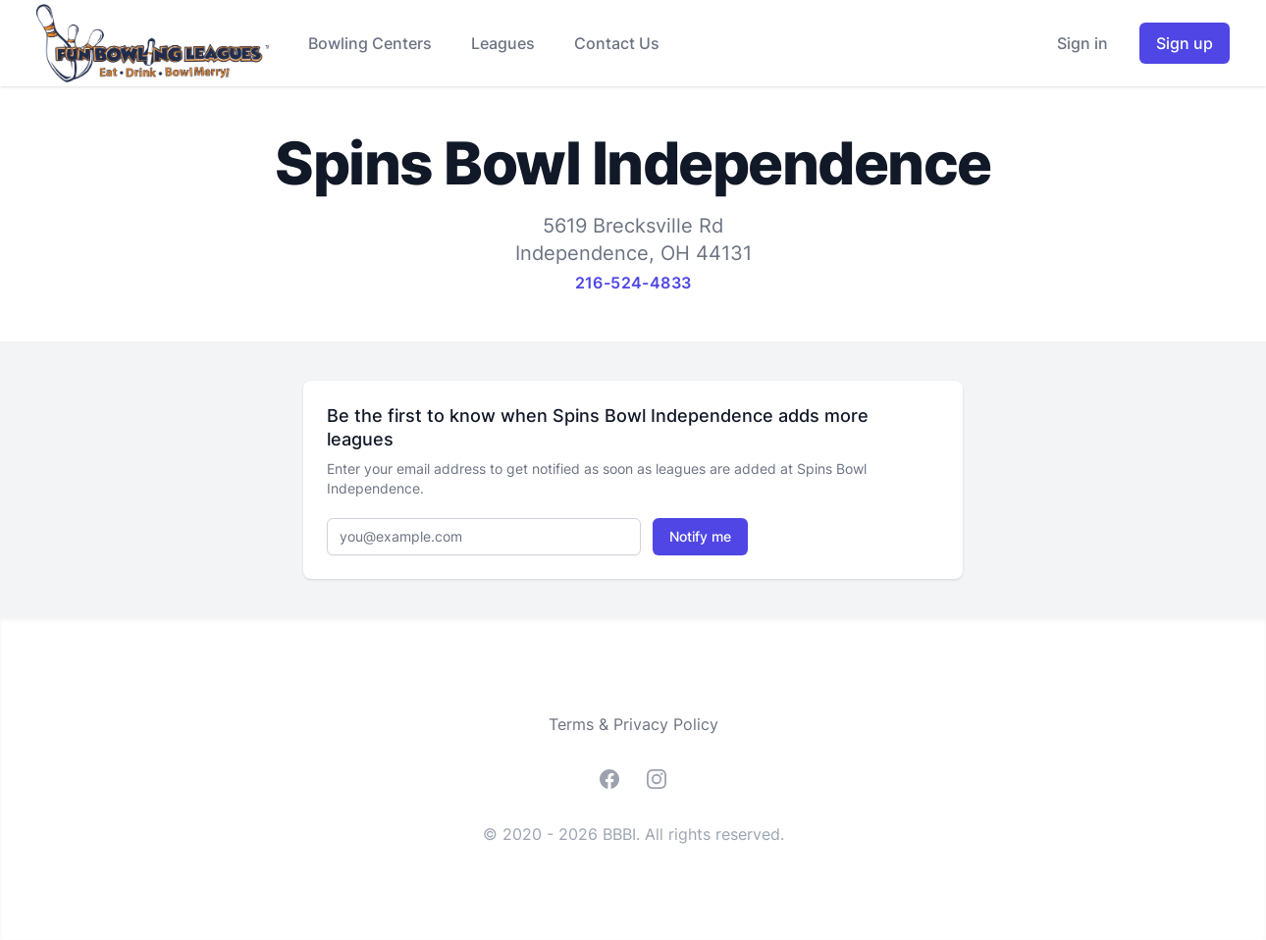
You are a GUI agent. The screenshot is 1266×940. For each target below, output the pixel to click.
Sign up (1184, 43)
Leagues (503, 43)
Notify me (700, 536)
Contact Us (616, 43)
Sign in (1082, 43)
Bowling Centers (370, 43)
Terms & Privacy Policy (633, 724)
